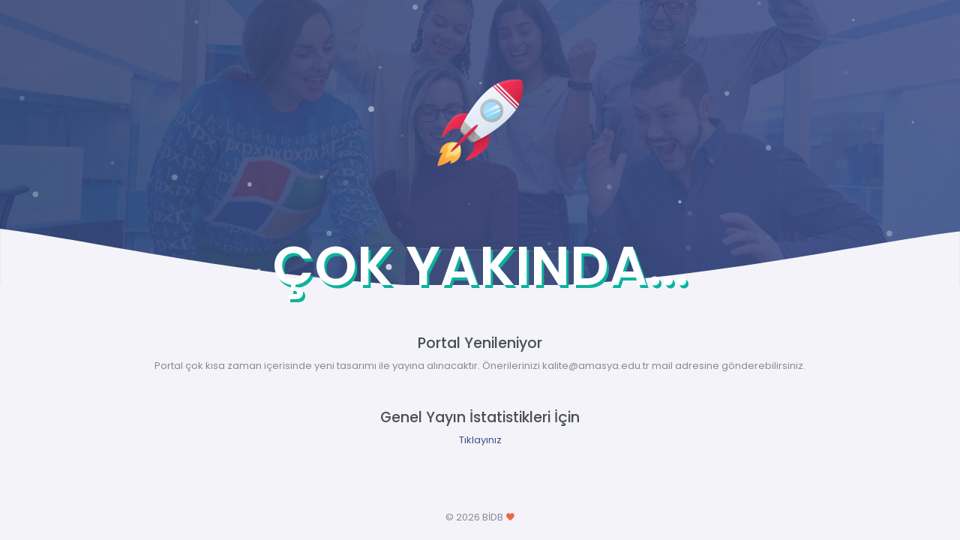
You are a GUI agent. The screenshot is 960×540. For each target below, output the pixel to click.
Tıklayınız (480, 440)
